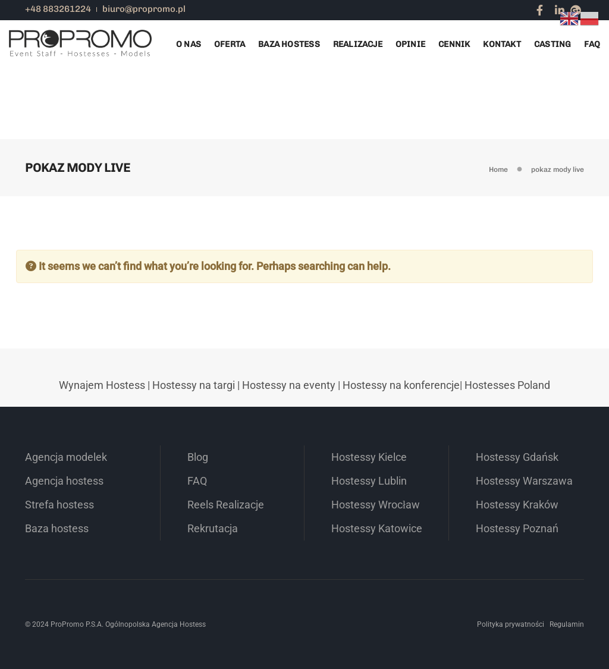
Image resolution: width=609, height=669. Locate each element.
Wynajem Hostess (102, 385)
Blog (197, 457)
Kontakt (501, 44)
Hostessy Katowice (376, 528)
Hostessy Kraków (517, 504)
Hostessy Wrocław (375, 504)
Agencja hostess (64, 481)
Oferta (229, 44)
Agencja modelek (66, 457)
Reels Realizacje (225, 504)
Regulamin (567, 624)
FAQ (592, 44)
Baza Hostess (289, 44)
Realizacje (357, 44)
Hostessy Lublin (369, 481)
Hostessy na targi (193, 385)
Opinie (410, 44)
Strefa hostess (59, 504)
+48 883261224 (58, 9)
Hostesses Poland (507, 385)
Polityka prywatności (510, 624)
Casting (552, 44)
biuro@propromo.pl (144, 9)
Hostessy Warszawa (524, 481)
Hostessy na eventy (288, 385)
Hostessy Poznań (517, 528)
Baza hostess (57, 528)
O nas (188, 44)
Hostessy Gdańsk (517, 457)
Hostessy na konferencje (401, 385)
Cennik (454, 44)
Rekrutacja (212, 528)
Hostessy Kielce (369, 457)
